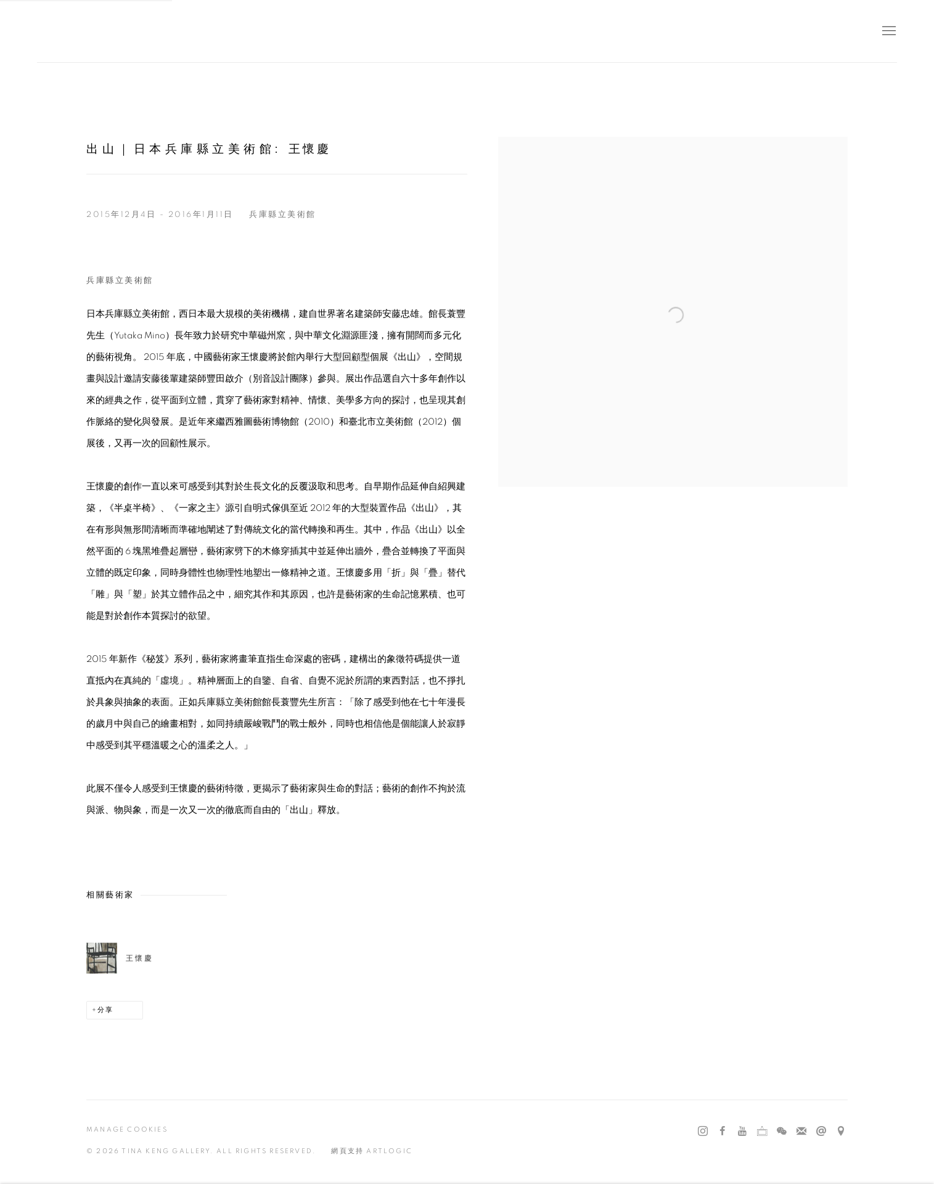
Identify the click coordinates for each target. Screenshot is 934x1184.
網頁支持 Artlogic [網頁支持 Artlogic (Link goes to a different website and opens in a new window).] (371, 1151)
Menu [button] (888, 31)
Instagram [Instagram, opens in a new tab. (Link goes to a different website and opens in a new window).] (703, 1132)
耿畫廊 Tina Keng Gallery (55, 31)
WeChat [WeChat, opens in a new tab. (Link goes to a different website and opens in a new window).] (782, 1132)
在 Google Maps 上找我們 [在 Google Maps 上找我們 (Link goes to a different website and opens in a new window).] (841, 1132)
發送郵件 (821, 1132)
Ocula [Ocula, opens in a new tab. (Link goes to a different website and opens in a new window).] (762, 1132)
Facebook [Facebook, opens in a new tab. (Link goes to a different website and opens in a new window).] (722, 1132)
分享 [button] (105, 1009)
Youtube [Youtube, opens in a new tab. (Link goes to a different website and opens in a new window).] (742, 1132)
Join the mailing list (801, 1132)
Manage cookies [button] (127, 1129)
